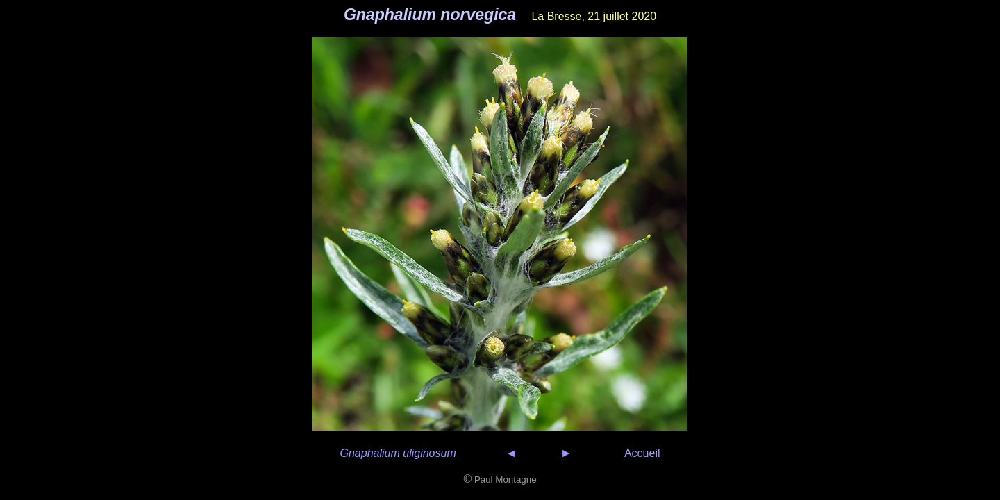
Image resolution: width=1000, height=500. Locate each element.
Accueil (642, 453)
